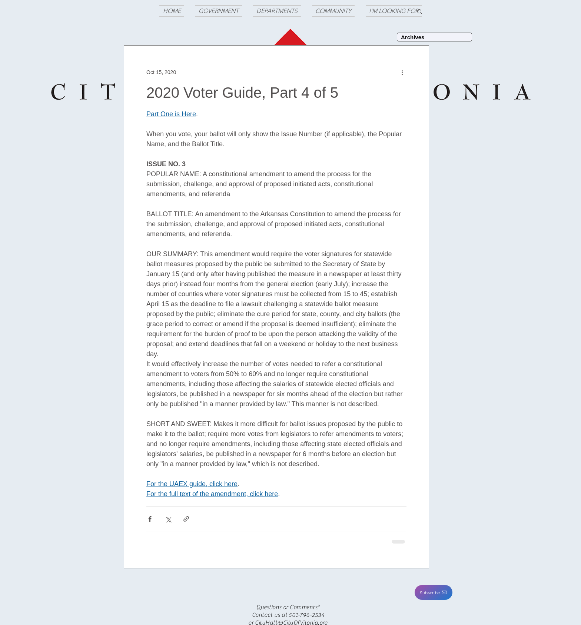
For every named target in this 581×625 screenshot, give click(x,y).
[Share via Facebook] (149, 518)
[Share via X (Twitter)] (168, 518)
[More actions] (402, 72)
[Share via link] (186, 518)
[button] (433, 592)
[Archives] (434, 37)
